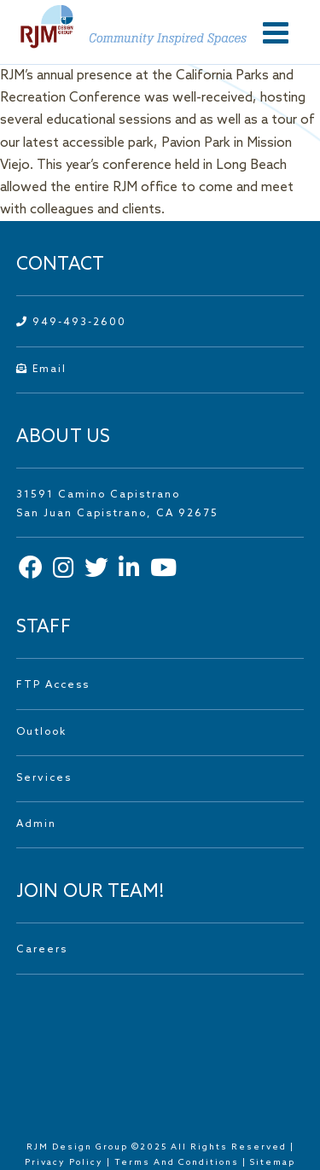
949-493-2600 (71, 323)
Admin (36, 824)
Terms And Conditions (178, 1162)
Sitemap (272, 1162)
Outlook (41, 732)
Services (44, 778)
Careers (41, 950)
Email (41, 369)
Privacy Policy (64, 1162)
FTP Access (53, 685)
